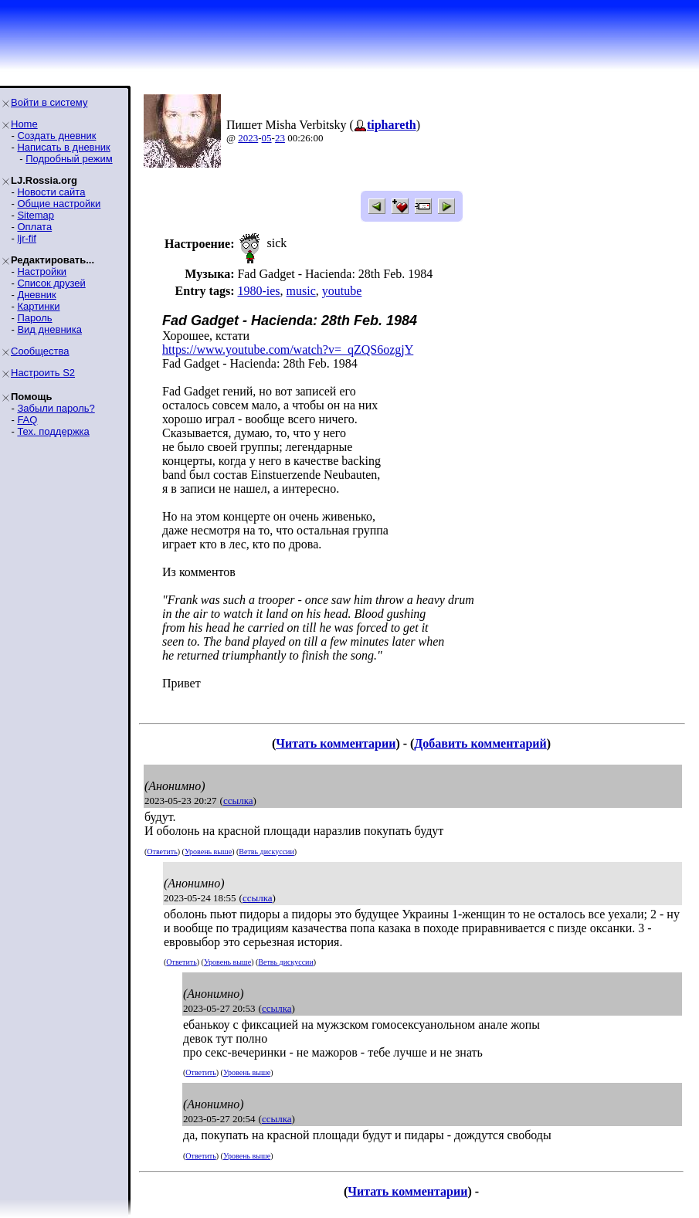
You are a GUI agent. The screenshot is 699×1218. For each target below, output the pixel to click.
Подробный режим (68, 159)
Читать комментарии (335, 743)
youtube (342, 290)
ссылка (238, 800)
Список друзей (51, 283)
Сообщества (40, 351)
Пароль (34, 318)
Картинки (38, 306)
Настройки (41, 271)
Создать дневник (56, 135)
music (301, 290)
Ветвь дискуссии (266, 851)
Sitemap (35, 215)
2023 (248, 138)
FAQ (27, 420)
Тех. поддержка (53, 431)
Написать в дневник (63, 147)
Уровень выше (208, 851)
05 (267, 138)
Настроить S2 (43, 372)
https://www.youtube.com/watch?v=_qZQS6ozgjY (287, 349)
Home (24, 124)
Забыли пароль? (55, 408)
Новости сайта (51, 192)
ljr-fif (26, 238)
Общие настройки (58, 203)
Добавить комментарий (480, 743)
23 (280, 138)
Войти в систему (49, 102)
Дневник (36, 294)
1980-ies (258, 290)
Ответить (162, 851)
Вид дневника (49, 329)
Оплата (34, 226)
